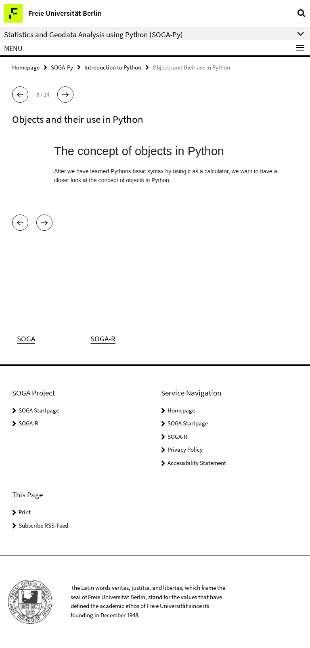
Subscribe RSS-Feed (43, 525)
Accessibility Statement (197, 463)
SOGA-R (28, 423)
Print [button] (25, 512)
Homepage (26, 67)
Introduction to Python (112, 67)
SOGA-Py (62, 67)
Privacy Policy (185, 449)
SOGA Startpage (39, 410)
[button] (20, 94)
